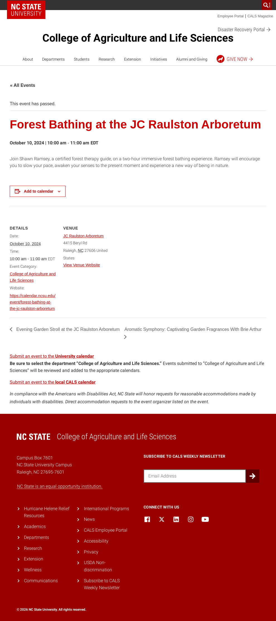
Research (107, 59)
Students (81, 59)
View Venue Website (81, 265)
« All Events (22, 85)
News (89, 519)
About (28, 59)
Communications (41, 580)
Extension (132, 59)
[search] (267, 5)
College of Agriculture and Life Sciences (138, 38)
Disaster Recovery (244, 30)
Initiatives (158, 59)
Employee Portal (230, 16)
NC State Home (26, 10)
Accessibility (96, 541)
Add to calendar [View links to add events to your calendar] (39, 191)
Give (235, 59)
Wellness (33, 569)
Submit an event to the (52, 356)
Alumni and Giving (191, 59)
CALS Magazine (260, 16)
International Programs (106, 508)
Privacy (91, 552)
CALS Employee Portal (105, 530)
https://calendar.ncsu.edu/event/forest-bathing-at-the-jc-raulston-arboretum (32, 302)
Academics (35, 526)
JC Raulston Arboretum (83, 236)
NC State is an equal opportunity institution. (59, 486)
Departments (53, 59)
